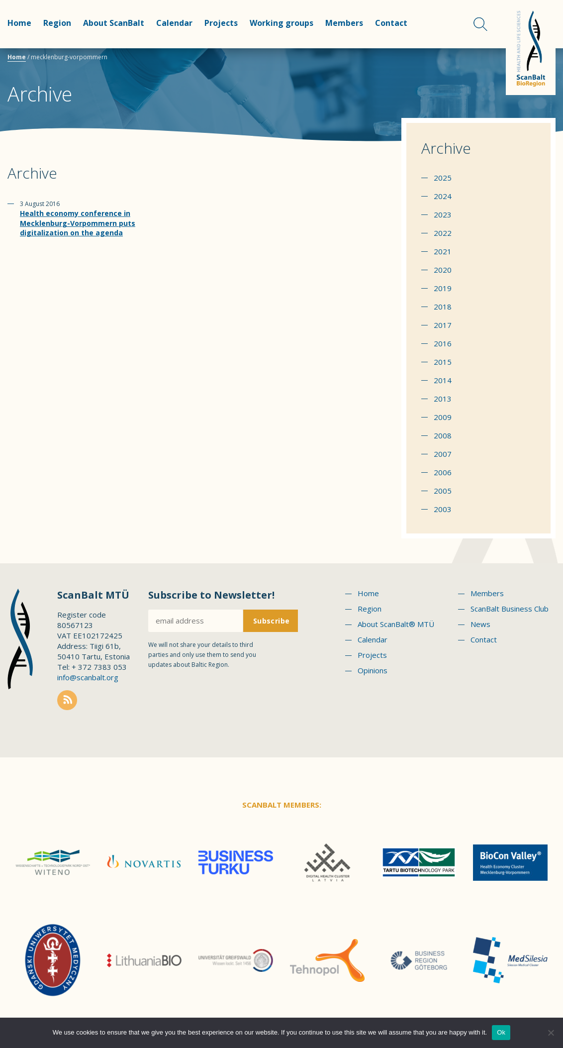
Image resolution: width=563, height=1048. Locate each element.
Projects (221, 22)
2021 (443, 251)
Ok (501, 1032)
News (480, 624)
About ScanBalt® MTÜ (396, 624)
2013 (443, 399)
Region (57, 22)
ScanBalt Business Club (509, 609)
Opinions (372, 670)
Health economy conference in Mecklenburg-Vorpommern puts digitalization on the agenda (77, 223)
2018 (443, 307)
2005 (443, 491)
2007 (443, 454)
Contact (391, 22)
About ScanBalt (113, 22)
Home (19, 22)
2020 (443, 270)
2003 (443, 509)
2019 (443, 288)
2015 (443, 362)
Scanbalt (531, 47)
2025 (443, 178)
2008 (443, 435)
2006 (443, 472)
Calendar (174, 22)
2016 (443, 343)
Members (344, 22)
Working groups (281, 22)
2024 (443, 196)
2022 (443, 233)
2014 (443, 380)
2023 (443, 214)
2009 (443, 417)
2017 (443, 325)
